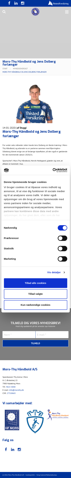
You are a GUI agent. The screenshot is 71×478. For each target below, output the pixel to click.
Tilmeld (35, 343)
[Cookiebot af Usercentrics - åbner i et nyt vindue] (52, 170)
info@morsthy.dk (16, 390)
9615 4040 (11, 387)
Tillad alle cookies (35, 283)
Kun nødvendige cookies (35, 304)
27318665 (11, 393)
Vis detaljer (54, 272)
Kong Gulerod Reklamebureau (47, 475)
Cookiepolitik (30, 475)
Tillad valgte (35, 293)
